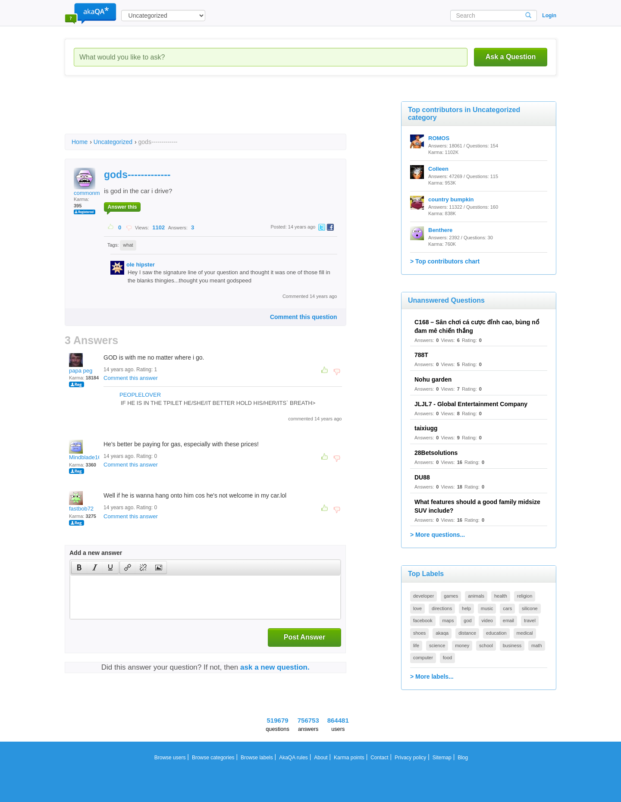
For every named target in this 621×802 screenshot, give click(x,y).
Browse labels (257, 758)
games (451, 595)
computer (423, 657)
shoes (419, 633)
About (320, 758)
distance (467, 633)
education (496, 633)
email (508, 620)
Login (549, 16)
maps (448, 620)
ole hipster (140, 264)
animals (476, 595)
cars (507, 608)
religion (524, 595)
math (536, 645)
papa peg (80, 363)
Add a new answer (95, 552)
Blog (463, 758)
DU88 (422, 477)
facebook (423, 620)
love (417, 608)
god (467, 620)
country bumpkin (451, 199)
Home (80, 141)
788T (421, 354)
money (462, 645)
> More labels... (432, 676)
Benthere (440, 230)
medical (525, 633)
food (447, 657)
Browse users (170, 758)
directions (442, 608)
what (128, 244)
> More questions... (437, 534)
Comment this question (303, 316)
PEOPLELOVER (140, 395)
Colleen (438, 169)
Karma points (349, 758)
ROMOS (438, 138)
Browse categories (213, 758)
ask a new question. (275, 667)
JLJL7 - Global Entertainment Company (470, 404)
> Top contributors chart (445, 261)
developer (423, 595)
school (486, 645)
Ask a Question (511, 56)
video (487, 620)
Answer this (122, 207)
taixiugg (426, 428)
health (500, 595)
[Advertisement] (222, 112)
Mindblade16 (85, 450)
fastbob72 (81, 501)
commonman (90, 182)
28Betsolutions (436, 452)
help (466, 608)
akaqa (442, 633)
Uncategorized (113, 141)
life (416, 645)
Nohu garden (433, 379)
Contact (379, 758)
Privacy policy (410, 758)
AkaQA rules (293, 758)
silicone (530, 608)
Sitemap (442, 758)
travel (530, 620)
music (487, 608)
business (512, 645)
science (437, 645)
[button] (79, 567)
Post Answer (304, 637)
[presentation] (79, 567)
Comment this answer (131, 378)
